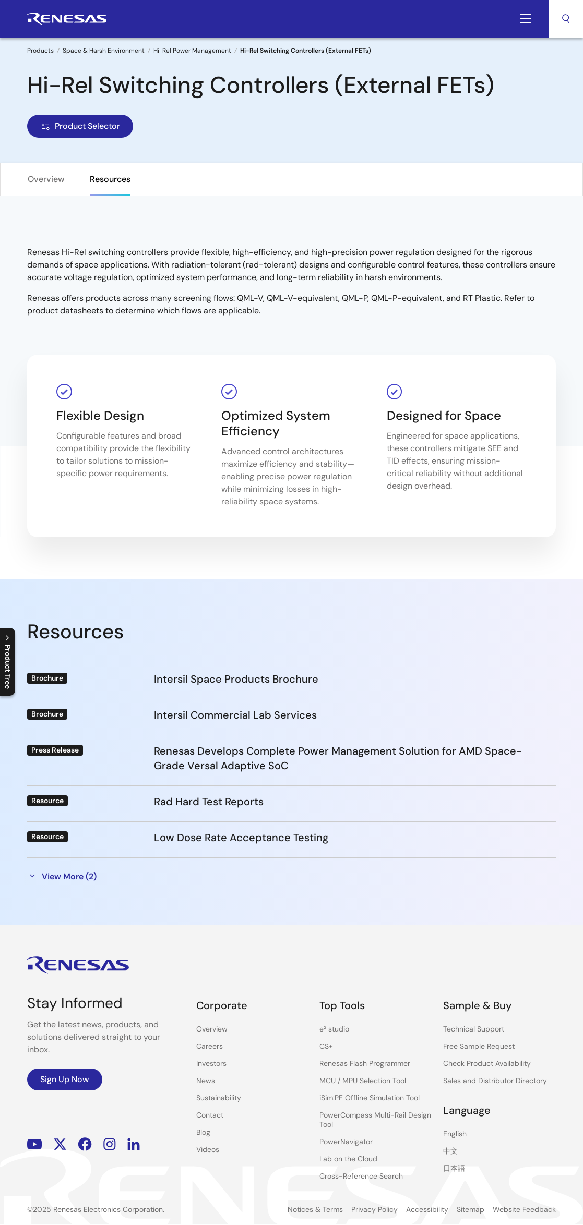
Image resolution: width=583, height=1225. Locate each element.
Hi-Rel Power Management (192, 50)
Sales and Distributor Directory (495, 1080)
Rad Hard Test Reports (209, 801)
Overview (46, 179)
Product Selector (80, 125)
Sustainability (218, 1097)
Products (40, 50)
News (205, 1080)
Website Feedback (524, 1209)
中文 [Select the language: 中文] (450, 1151)
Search (566, 19)
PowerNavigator (346, 1141)
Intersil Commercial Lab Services (235, 715)
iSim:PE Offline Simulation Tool (369, 1097)
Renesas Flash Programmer (364, 1063)
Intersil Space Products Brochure (236, 679)
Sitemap (470, 1209)
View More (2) (62, 876)
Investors (211, 1063)
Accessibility (427, 1209)
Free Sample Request (479, 1046)
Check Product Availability (487, 1063)
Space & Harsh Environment (104, 50)
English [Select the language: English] (455, 1133)
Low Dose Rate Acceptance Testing (241, 837)
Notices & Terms (315, 1209)
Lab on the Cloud (348, 1158)
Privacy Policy (374, 1209)
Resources (110, 179)
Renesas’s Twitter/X (60, 1144)
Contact (209, 1115)
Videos (207, 1149)
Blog (203, 1132)
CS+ (326, 1046)
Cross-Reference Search (361, 1176)
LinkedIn (133, 1144)
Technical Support (473, 1029)
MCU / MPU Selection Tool (362, 1080)
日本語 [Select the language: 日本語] (454, 1168)
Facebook (85, 1144)
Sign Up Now (64, 1079)
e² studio (334, 1029)
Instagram (109, 1144)
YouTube (34, 1144)
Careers (209, 1046)
